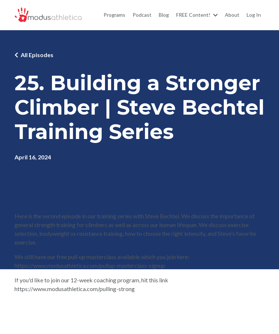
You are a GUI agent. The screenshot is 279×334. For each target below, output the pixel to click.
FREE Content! (197, 15)
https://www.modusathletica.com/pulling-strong (75, 288)
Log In (254, 15)
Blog (164, 15)
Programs (114, 15)
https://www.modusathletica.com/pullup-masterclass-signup (90, 265)
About (232, 15)
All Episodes (37, 54)
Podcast (142, 15)
